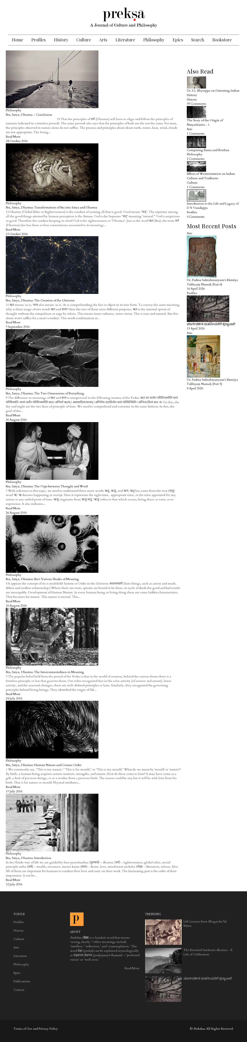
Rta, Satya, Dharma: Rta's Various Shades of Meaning (42, 579)
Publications (22, 981)
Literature (125, 40)
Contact (19, 990)
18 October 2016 (17, 141)
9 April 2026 (195, 388)
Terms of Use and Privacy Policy (36, 1029)
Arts (103, 40)
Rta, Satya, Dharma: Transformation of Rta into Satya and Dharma (51, 207)
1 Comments (196, 133)
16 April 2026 (196, 289)
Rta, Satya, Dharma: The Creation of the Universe (40, 300)
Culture (83, 40)
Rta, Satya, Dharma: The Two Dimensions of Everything (45, 393)
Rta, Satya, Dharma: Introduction (28, 858)
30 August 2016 (16, 420)
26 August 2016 (16, 513)
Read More (13, 137)
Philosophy (153, 40)
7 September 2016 (18, 327)
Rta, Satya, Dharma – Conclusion (29, 115)
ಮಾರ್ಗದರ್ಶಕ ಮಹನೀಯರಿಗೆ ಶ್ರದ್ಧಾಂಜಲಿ (211, 324)
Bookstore (222, 40)
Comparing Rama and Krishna (208, 150)
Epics (178, 40)
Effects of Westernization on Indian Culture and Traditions (211, 176)
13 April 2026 (196, 328)
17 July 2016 (14, 791)
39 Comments (196, 104)
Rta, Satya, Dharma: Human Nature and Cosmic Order (43, 765)
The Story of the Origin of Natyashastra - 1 (205, 122)
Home (17, 40)
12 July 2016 (14, 884)
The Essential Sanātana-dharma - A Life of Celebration (208, 952)
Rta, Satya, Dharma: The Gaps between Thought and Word (47, 486)
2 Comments (196, 159)
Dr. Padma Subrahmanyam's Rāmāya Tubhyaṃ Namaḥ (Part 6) (212, 282)
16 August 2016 (16, 606)
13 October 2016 (17, 234)
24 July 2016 (14, 698)
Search (197, 40)
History (61, 40)
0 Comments (196, 217)
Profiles (38, 40)
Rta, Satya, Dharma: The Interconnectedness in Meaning (45, 672)
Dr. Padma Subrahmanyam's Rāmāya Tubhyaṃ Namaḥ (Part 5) (212, 382)
